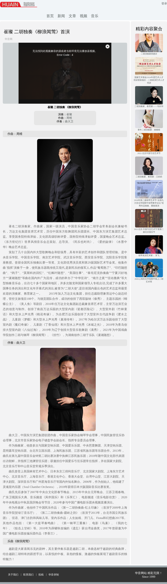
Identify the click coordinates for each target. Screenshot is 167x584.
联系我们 (28, 574)
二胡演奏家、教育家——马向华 (149, 106)
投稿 (41, 574)
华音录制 (53, 574)
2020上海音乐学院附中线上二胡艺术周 (149, 280)
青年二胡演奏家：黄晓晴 (149, 130)
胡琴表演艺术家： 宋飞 (148, 255)
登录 (164, 3)
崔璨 (69, 114)
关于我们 (13, 574)
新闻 (61, 16)
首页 (50, 16)
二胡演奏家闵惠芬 (149, 54)
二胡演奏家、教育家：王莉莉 (149, 177)
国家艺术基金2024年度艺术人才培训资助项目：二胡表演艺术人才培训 (149, 80)
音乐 (94, 16)
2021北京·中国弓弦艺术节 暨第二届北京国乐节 (149, 230)
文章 (72, 16)
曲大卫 (69, 121)
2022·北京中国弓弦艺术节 (148, 153)
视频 (83, 16)
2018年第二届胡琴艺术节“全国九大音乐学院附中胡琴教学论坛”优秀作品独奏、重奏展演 (149, 203)
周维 (69, 117)
